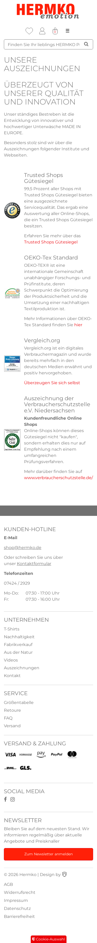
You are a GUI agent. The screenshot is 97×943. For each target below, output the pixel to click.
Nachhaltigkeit (19, 636)
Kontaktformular (34, 563)
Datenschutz (17, 908)
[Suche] (86, 44)
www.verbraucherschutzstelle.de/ (58, 477)
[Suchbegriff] (48, 44)
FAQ (8, 718)
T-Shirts (11, 629)
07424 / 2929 (17, 583)
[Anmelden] (42, 31)
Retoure (12, 710)
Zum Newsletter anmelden (48, 854)
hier (78, 324)
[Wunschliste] (29, 31)
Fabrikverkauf (18, 644)
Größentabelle (19, 702)
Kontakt (12, 675)
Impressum (16, 900)
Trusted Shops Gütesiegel (51, 242)
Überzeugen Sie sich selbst (52, 382)
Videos (11, 660)
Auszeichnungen (21, 667)
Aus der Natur (18, 652)
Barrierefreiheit (19, 916)
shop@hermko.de (22, 547)
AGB (8, 884)
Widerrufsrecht (19, 892)
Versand (12, 725)
